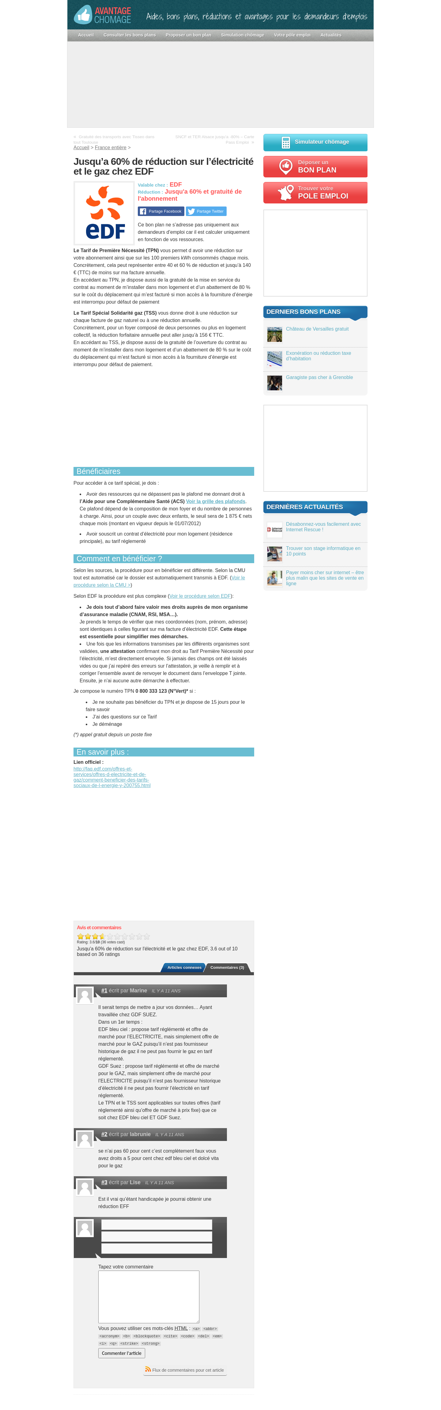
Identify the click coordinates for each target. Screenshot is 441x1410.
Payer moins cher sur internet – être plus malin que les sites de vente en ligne (325, 578)
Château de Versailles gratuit (317, 329)
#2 (104, 1134)
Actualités (330, 34)
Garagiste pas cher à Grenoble (319, 377)
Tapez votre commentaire (125, 1266)
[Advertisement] (220, 84)
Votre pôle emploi (292, 34)
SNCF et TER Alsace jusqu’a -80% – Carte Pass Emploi (214, 140)
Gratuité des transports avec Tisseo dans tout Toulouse (114, 140)
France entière (110, 147)
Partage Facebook (165, 211)
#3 (104, 1182)
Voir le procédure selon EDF (200, 596)
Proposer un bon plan (188, 34)
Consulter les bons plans (130, 34)
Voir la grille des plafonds (216, 501)
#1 (104, 990)
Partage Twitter (210, 211)
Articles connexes (185, 967)
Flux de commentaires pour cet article (188, 1370)
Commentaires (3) (227, 967)
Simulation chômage (242, 34)
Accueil (86, 34)
